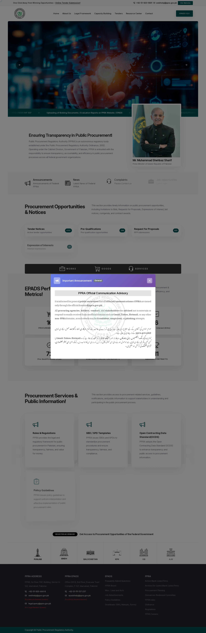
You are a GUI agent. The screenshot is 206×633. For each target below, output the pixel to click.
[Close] (149, 280)
